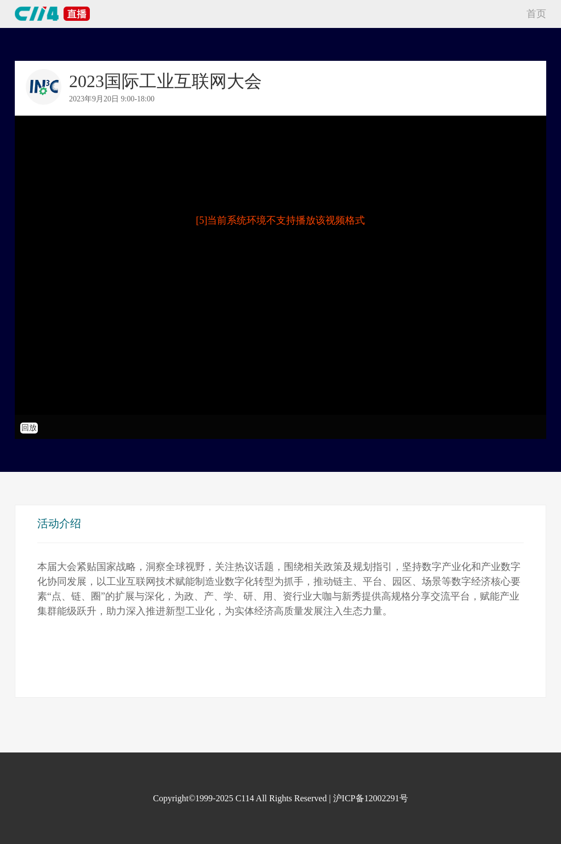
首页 (536, 13)
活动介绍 (59, 523)
